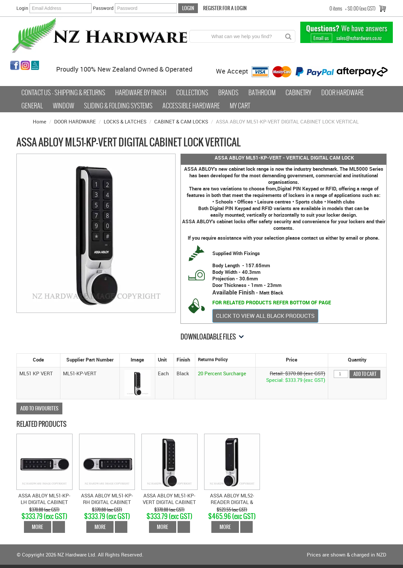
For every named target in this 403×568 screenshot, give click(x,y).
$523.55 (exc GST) (232, 510)
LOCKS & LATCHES (125, 121)
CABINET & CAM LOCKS (181, 121)
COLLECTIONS (192, 92)
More (37, 527)
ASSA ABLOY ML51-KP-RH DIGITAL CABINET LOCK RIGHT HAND (107, 502)
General (32, 105)
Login (22, 8)
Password (103, 8)
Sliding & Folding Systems (118, 105)
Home (39, 121)
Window (63, 105)
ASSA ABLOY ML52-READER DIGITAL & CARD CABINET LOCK (231, 502)
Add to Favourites (39, 408)
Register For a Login (224, 8)
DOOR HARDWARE (75, 121)
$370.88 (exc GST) (44, 510)
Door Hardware (342, 92)
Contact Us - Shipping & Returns (63, 92)
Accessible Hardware (191, 105)
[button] (137, 382)
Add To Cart (59, 527)
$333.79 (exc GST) (44, 516)
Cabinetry (298, 92)
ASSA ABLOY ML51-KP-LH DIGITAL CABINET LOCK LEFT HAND (44, 502)
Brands (228, 92)
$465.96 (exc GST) (232, 516)
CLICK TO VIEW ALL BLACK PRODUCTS (265, 315)
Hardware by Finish (140, 92)
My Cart (240, 105)
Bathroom (262, 92)
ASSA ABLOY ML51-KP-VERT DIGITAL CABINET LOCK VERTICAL (169, 502)
